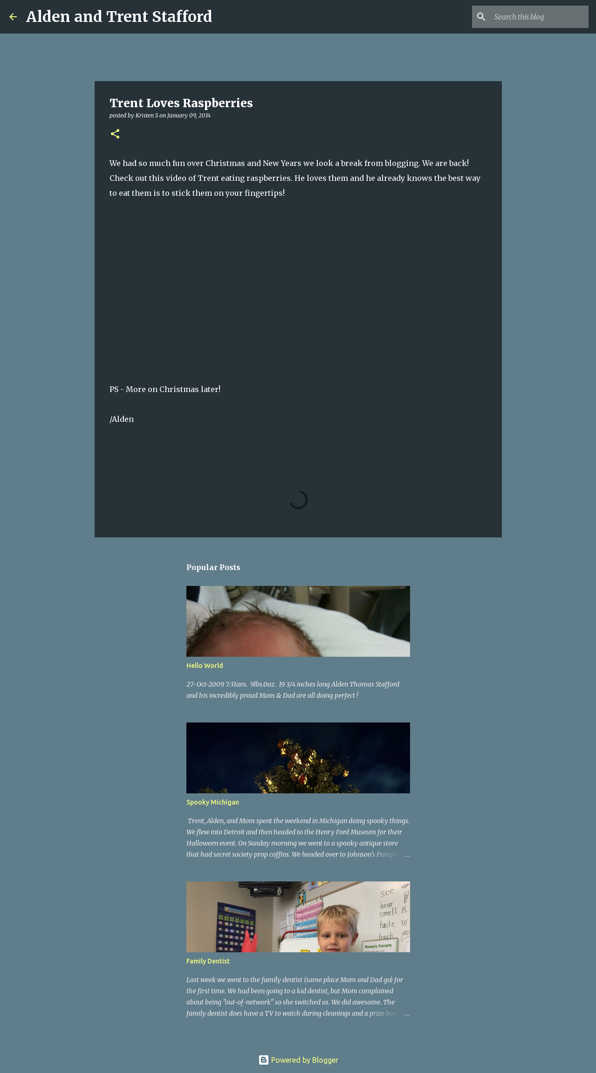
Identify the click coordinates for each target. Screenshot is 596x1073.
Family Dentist (208, 961)
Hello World (204, 665)
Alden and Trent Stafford (119, 16)
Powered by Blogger (298, 1060)
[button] (115, 134)
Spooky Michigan (212, 802)
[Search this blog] (540, 17)
